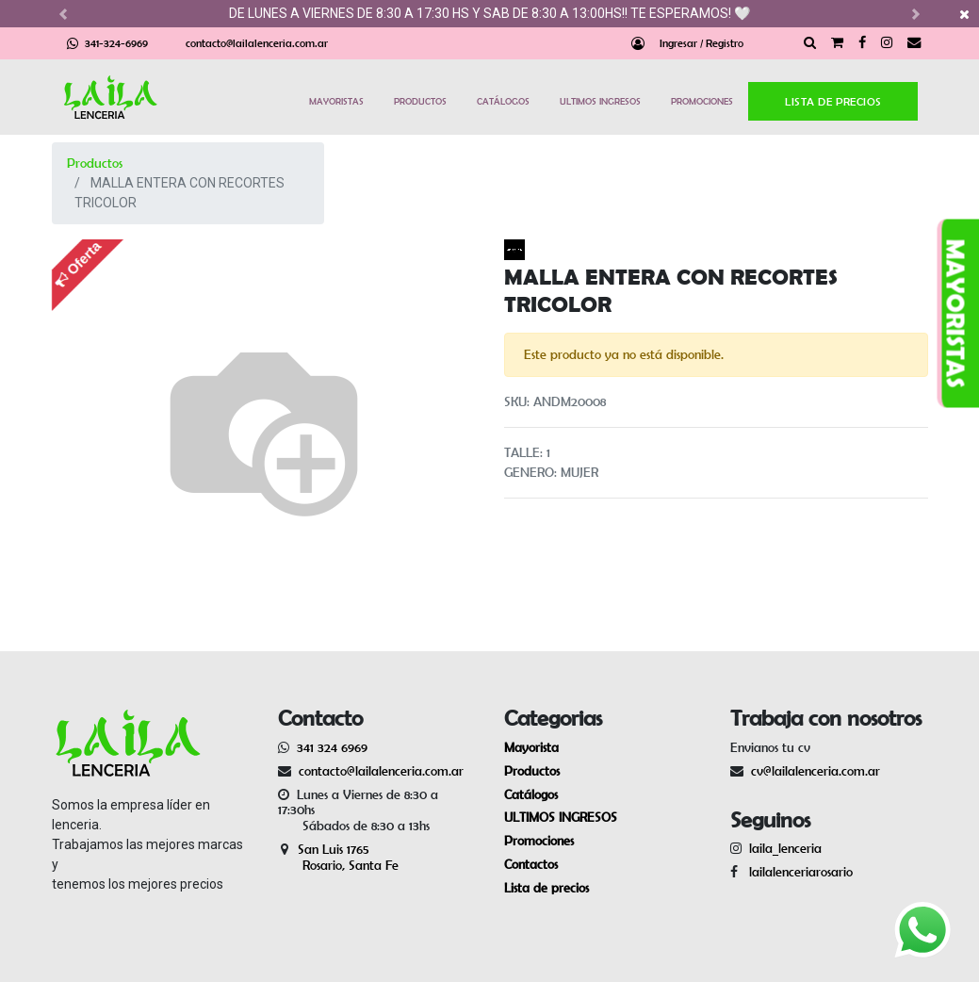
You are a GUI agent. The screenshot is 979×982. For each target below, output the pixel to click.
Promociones (539, 840)
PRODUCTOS (420, 100)
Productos (94, 163)
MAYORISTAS (336, 100)
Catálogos (531, 794)
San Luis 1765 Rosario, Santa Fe (338, 857)
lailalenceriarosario (797, 871)
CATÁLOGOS (503, 100)
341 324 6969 (332, 747)
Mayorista (531, 747)
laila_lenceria (785, 848)
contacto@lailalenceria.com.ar (257, 43)
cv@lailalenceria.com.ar (815, 770)
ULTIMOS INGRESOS (600, 100)
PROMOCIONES (702, 100)
